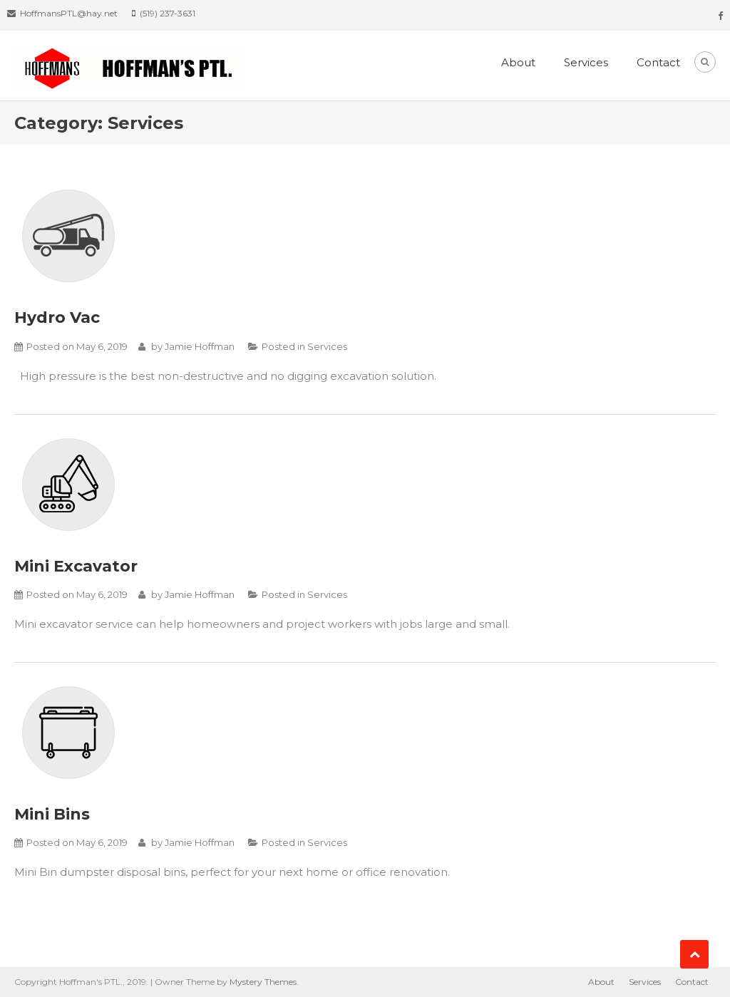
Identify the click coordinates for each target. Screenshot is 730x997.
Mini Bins (52, 814)
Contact (658, 62)
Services (586, 62)
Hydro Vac (57, 317)
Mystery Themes (263, 981)
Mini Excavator (76, 566)
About (518, 62)
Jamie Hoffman (200, 346)
